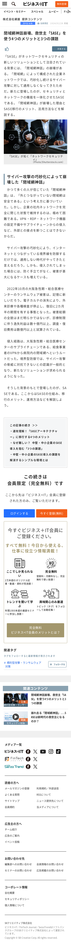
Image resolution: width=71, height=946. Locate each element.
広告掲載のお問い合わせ (50, 870)
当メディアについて (48, 807)
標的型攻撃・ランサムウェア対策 (23, 664)
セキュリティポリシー (17, 899)
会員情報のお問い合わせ (50, 864)
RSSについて (44, 794)
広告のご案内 (12, 835)
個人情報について (14, 905)
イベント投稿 (12, 841)
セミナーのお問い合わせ (18, 870)
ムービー (54, 11)
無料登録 (61, 4)
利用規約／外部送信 (48, 788)
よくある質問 (12, 794)
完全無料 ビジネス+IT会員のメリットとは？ (35, 629)
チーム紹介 (11, 829)
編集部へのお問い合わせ (18, 864)
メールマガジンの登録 (17, 788)
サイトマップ (12, 800)
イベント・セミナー (15, 11)
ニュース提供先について (50, 800)
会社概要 (10, 892)
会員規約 (10, 807)
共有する (61, 48)
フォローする (59, 664)
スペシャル (37, 11)
